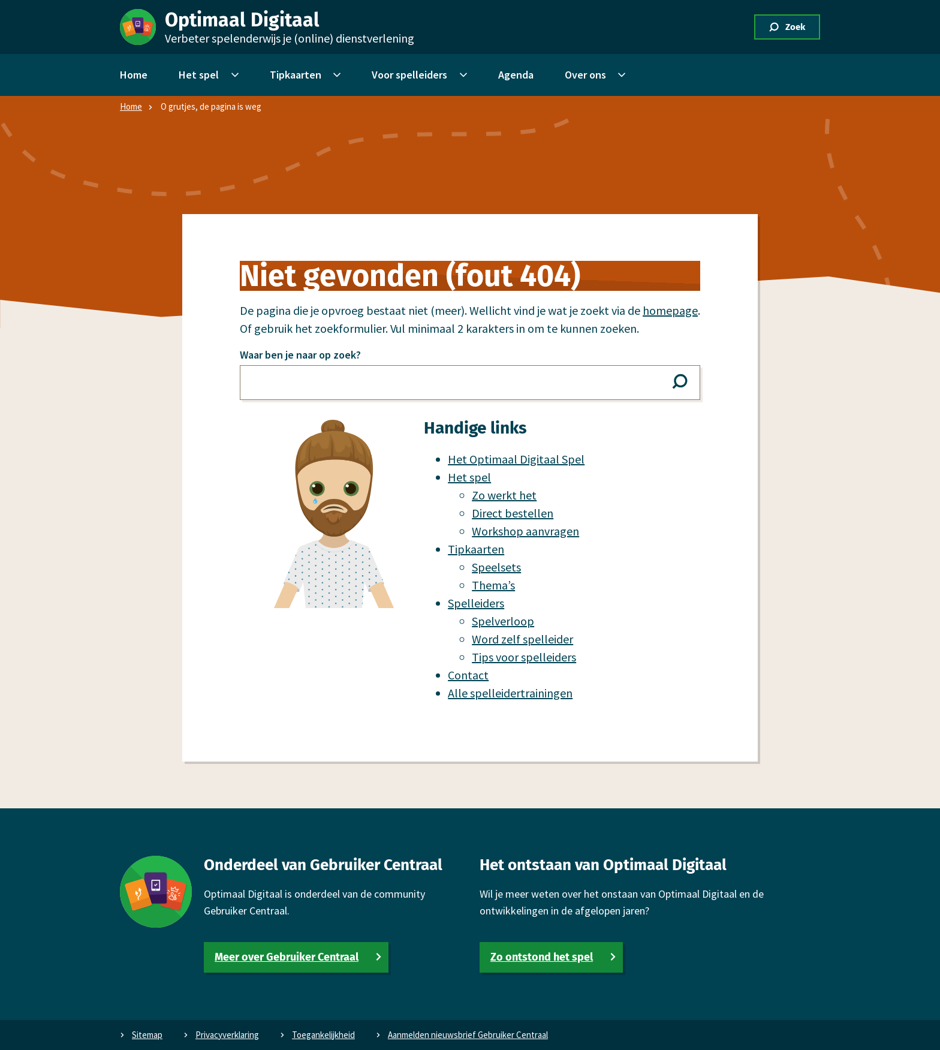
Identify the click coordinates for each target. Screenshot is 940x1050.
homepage (670, 310)
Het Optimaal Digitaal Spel (516, 459)
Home (131, 106)
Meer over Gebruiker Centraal (286, 957)
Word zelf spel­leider (522, 638)
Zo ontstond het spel (541, 957)
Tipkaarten (476, 548)
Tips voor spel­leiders (524, 656)
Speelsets (496, 566)
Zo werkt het (504, 495)
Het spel (469, 477)
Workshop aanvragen (525, 531)
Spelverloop (503, 620)
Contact (468, 674)
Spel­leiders (476, 602)
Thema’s (493, 584)
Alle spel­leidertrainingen (510, 692)
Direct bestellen (512, 513)
